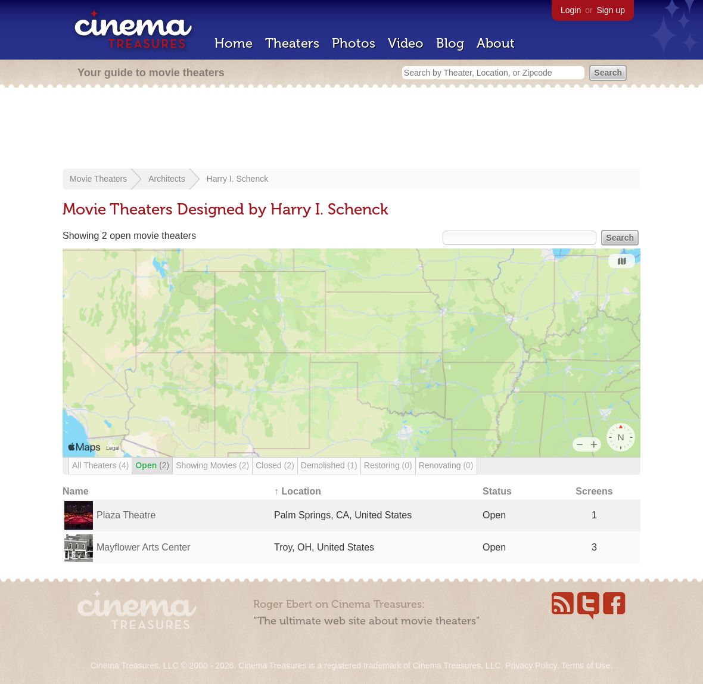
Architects (166, 179)
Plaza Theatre (126, 515)
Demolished (329, 465)
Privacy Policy (530, 665)
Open (152, 465)
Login (571, 10)
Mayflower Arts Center (143, 547)
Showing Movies (212, 465)
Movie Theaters (98, 179)
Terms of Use (585, 665)
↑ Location (297, 491)
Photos (353, 43)
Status (497, 491)
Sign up (611, 10)
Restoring (388, 465)
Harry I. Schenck (237, 179)
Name (76, 491)
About (496, 43)
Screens (594, 491)
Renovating (446, 465)
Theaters (292, 43)
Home (233, 43)
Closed (275, 465)
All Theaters (100, 465)
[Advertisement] (351, 129)
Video (406, 43)
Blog (450, 43)
